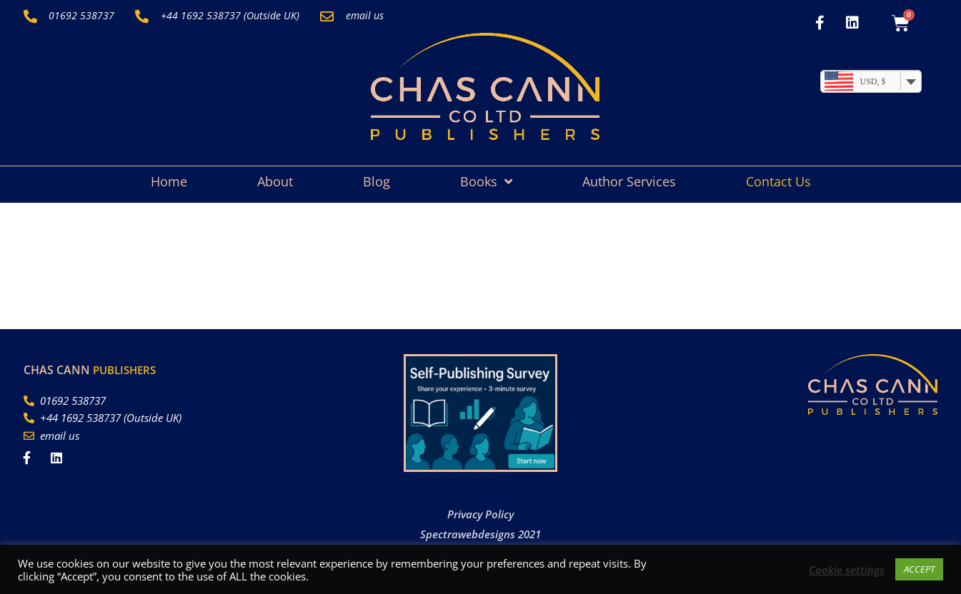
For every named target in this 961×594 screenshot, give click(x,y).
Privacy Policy (480, 514)
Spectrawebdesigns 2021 (480, 534)
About (275, 181)
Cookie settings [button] (847, 569)
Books (486, 181)
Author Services (629, 181)
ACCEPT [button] (919, 569)
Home (169, 181)
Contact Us (778, 181)
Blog (376, 181)
